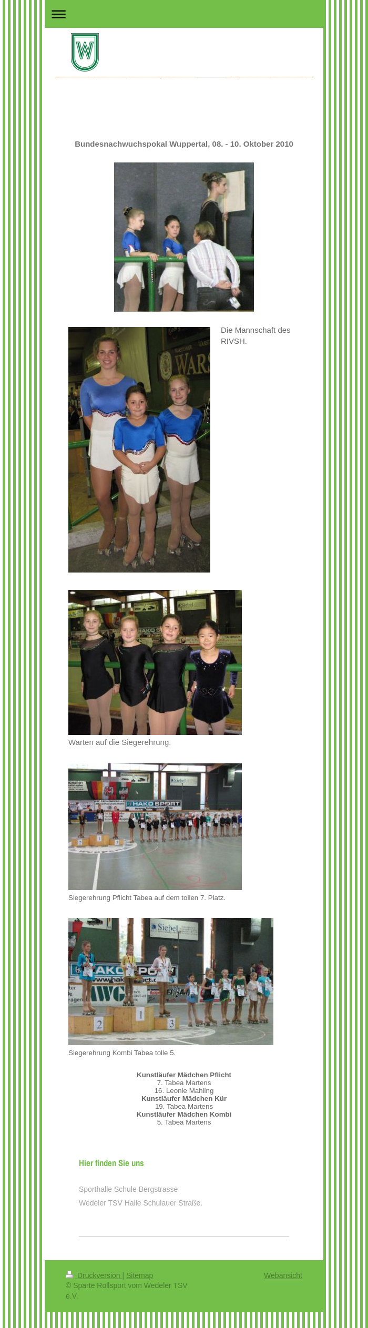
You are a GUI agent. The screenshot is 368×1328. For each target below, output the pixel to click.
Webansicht (283, 1275)
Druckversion (94, 1275)
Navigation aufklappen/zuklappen (184, 14)
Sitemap (139, 1275)
